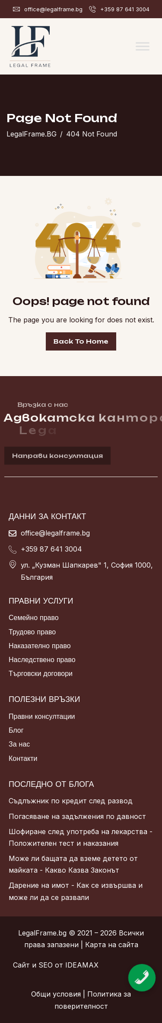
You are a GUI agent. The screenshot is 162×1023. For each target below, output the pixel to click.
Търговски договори (41, 673)
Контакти (23, 758)
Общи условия (56, 994)
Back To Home (81, 341)
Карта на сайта (111, 944)
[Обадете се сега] (142, 970)
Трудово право (32, 631)
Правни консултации (42, 716)
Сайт (21, 965)
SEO (45, 965)
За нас (19, 744)
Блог (16, 730)
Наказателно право (40, 645)
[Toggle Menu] (142, 46)
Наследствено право (42, 659)
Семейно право (34, 617)
